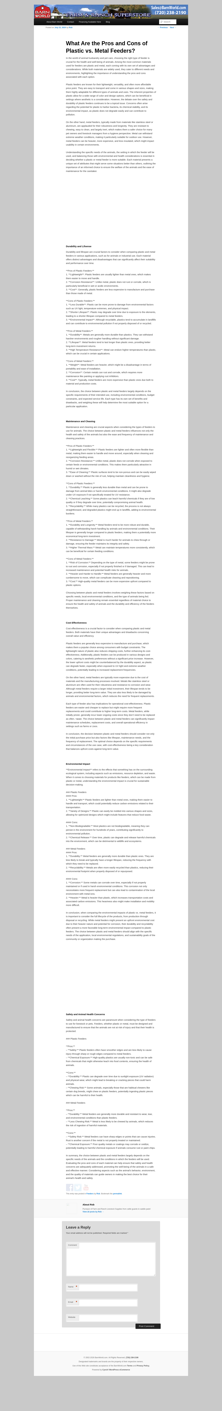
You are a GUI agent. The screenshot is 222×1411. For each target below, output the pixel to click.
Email (72, 1332)
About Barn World (54, 22)
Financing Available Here (90, 22)
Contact (70, 22)
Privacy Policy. (143, 1396)
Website (71, 1348)
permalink (117, 1224)
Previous (163, 27)
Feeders (90, 1224)
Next (173, 27)
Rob (70, 27)
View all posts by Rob (93, 1242)
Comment (72, 1275)
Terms (129, 1396)
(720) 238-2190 (132, 1388)
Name (72, 1317)
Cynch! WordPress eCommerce (116, 1400)
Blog (108, 22)
